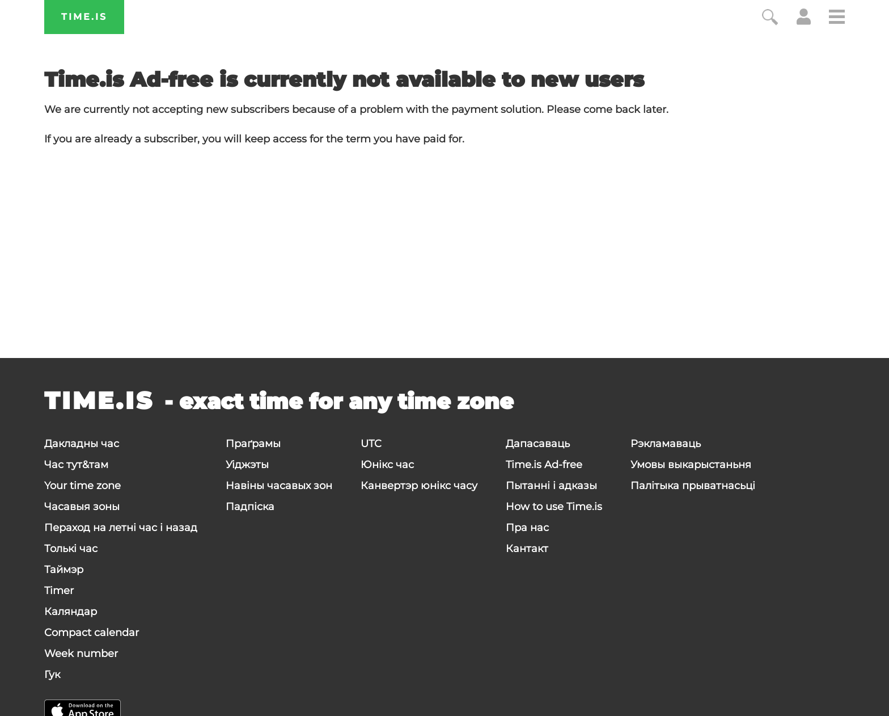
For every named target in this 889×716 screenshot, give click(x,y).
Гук (52, 674)
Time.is (84, 16)
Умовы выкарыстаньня (690, 464)
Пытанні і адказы (551, 485)
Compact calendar (91, 632)
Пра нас (527, 527)
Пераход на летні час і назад (120, 527)
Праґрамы (253, 443)
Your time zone (82, 485)
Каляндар (70, 611)
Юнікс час (387, 464)
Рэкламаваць (665, 443)
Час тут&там (76, 464)
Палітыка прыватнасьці (692, 485)
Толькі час (71, 548)
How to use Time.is (554, 506)
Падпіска (250, 506)
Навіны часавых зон (279, 485)
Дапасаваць (538, 443)
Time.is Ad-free (544, 464)
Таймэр (63, 569)
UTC (371, 443)
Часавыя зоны (82, 506)
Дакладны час (81, 443)
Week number (81, 653)
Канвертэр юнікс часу (419, 485)
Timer (59, 590)
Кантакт (527, 548)
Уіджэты (247, 464)
